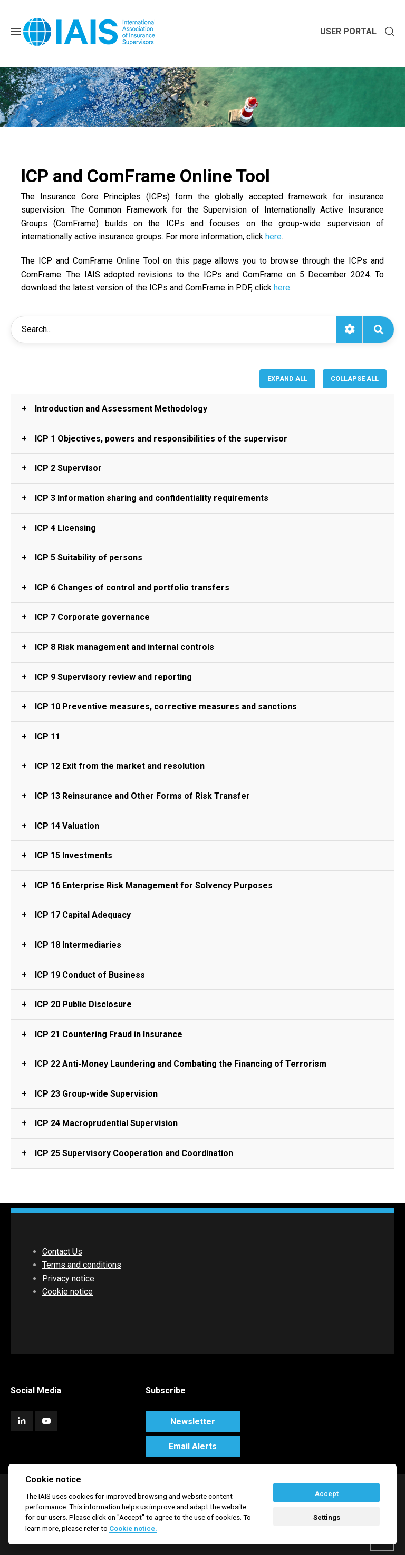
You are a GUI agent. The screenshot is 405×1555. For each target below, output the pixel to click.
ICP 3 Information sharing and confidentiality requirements (151, 498)
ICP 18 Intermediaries (78, 945)
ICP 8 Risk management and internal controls (124, 647)
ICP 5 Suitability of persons (88, 558)
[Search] (378, 329)
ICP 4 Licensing (65, 528)
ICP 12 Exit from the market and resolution (120, 766)
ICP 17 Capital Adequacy (83, 915)
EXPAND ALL (287, 379)
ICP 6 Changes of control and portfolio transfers (132, 588)
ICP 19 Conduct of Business (90, 975)
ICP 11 (47, 736)
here (273, 237)
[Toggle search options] (349, 329)
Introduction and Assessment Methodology (121, 409)
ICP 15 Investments (73, 855)
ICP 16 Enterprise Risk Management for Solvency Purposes (154, 885)
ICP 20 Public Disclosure (83, 1004)
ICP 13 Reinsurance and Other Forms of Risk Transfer (142, 796)
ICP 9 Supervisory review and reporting (113, 677)
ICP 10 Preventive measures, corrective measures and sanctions (166, 706)
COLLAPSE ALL (355, 379)
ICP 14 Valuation (67, 826)
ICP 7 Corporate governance (92, 617)
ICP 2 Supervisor (68, 468)
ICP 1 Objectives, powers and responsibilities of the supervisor (161, 439)
